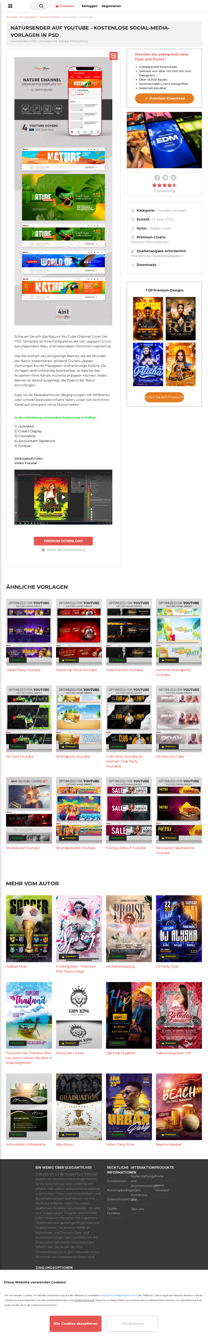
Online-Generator (162, 1187)
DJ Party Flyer (167, 966)
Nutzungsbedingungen (116, 1190)
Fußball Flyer (16, 966)
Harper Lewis (160, 228)
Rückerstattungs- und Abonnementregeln (139, 1181)
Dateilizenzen (116, 1181)
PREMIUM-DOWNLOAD (63, 541)
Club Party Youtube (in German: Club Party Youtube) (124, 761)
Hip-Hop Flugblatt (121, 1053)
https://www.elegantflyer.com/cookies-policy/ (121, 1300)
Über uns (137, 1209)
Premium (143, 6)
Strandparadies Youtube (76, 848)
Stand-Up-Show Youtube (76, 670)
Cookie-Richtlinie (113, 1210)
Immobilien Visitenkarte (26, 1144)
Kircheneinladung (120, 966)
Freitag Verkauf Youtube (126, 848)
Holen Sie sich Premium (164, 397)
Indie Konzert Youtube (124, 670)
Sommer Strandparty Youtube (173, 672)
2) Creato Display (28, 431)
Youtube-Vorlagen (172, 210)
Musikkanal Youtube (23, 848)
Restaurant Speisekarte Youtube (175, 850)
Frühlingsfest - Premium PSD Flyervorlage (76, 968)
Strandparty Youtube (73, 756)
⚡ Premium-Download (164, 98)
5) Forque (22, 446)
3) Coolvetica (24, 436)
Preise (159, 1176)
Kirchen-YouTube (170, 756)
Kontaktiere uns (139, 1197)
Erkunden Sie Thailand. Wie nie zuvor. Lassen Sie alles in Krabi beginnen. (29, 1058)
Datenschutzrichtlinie (116, 1199)
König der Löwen (70, 1053)
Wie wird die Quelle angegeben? (157, 256)
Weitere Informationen (150, 242)
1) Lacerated (24, 426)
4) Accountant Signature (34, 441)
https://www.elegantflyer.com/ (119, 1295)
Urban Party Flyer (120, 1144)
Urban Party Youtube (23, 670)
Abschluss (64, 1144)
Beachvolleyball (169, 1144)
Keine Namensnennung (63, 550)
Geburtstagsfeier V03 (173, 1053)
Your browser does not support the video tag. (164, 140)
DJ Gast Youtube (20, 756)
